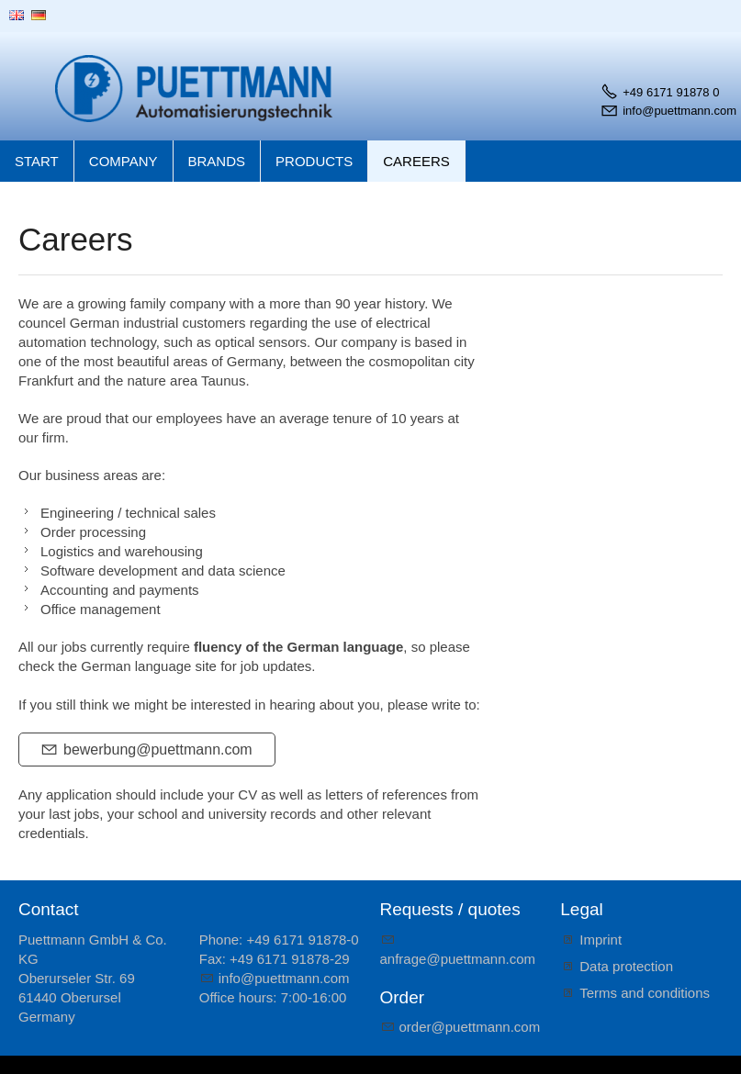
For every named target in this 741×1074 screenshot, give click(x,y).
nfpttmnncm (284, 978)
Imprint (600, 939)
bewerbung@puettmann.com (158, 749)
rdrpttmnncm (470, 1027)
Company (123, 161)
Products (314, 161)
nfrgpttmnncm (458, 959)
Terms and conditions (644, 993)
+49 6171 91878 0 (671, 92)
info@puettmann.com (679, 110)
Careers (416, 161)
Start (37, 161)
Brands (217, 161)
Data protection (626, 966)
